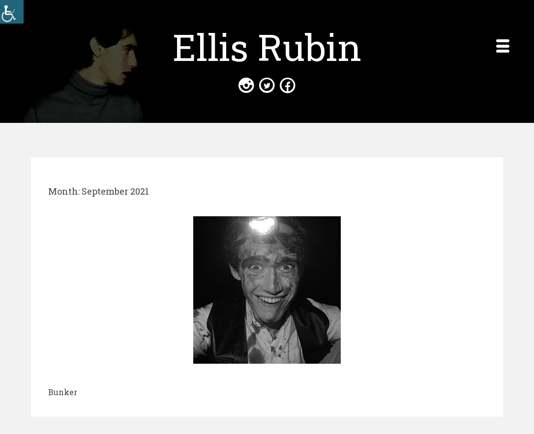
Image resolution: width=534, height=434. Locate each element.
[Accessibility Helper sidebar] (12, 12)
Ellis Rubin (267, 46)
